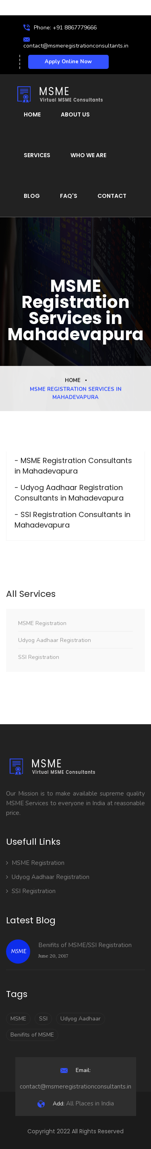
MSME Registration (42, 623)
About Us (75, 114)
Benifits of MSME (32, 1035)
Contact (111, 196)
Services (37, 155)
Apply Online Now (68, 61)
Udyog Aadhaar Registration (54, 640)
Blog (32, 196)
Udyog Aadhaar (80, 1018)
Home (32, 114)
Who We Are (88, 155)
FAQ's (68, 196)
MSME (18, 1018)
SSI (43, 1018)
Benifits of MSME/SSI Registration (85, 945)
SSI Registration (38, 657)
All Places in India (75, 1103)
